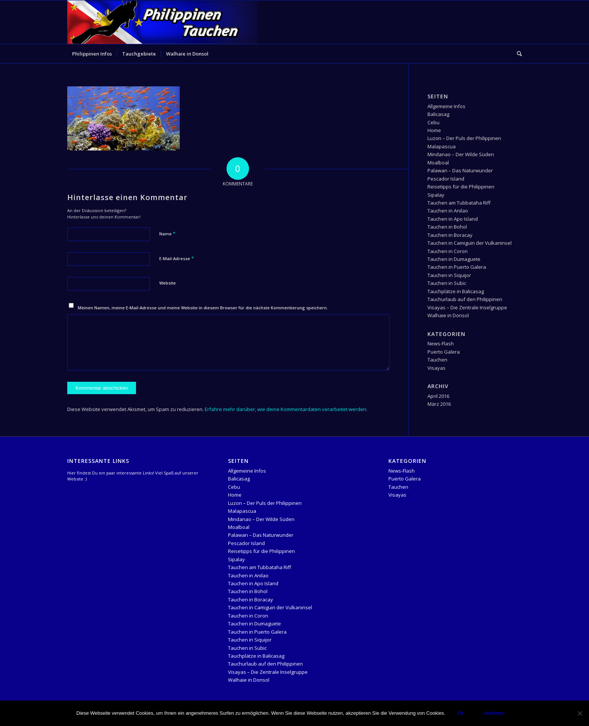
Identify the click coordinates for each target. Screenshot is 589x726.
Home (434, 130)
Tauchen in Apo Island (452, 218)
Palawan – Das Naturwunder (460, 170)
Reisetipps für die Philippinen (460, 186)
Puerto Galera (443, 351)
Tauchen (437, 359)
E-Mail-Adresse (176, 258)
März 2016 (439, 404)
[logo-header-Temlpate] (162, 22)
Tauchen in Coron (447, 251)
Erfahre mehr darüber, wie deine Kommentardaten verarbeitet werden (285, 409)
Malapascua (441, 146)
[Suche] (517, 53)
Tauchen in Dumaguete (453, 259)
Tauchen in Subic (446, 283)
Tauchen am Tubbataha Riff (459, 202)
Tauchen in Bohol (447, 226)
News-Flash (440, 343)
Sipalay (435, 194)
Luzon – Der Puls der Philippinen (464, 138)
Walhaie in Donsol (448, 315)
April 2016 (438, 396)
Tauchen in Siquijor (449, 275)
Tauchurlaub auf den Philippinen (464, 299)
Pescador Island (445, 178)
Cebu (433, 122)
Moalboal (438, 162)
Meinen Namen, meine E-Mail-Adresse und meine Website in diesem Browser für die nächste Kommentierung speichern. (203, 307)
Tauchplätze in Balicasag (455, 291)
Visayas (436, 368)
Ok (460, 713)
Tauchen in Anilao (447, 210)
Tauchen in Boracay (450, 235)
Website (167, 283)
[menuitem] (92, 53)
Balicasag (438, 114)
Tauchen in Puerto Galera (456, 267)
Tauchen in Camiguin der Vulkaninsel (469, 242)
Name (167, 233)
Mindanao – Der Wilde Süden (460, 154)
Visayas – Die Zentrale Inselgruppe (467, 307)
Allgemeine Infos (446, 106)
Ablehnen (494, 713)
